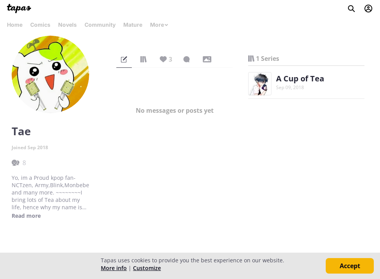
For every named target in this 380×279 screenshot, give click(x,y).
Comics (40, 24)
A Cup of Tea (300, 78)
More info (114, 268)
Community (100, 24)
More (159, 24)
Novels (67, 24)
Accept (350, 266)
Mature (132, 24)
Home (14, 24)
